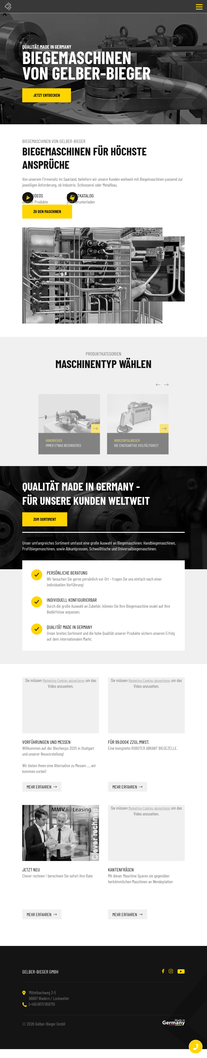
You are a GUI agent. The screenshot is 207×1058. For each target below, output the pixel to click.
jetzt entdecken (46, 95)
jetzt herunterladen (98, 198)
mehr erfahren (39, 795)
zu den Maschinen (47, 220)
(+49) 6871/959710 (42, 1013)
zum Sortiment (44, 528)
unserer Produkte (44, 198)
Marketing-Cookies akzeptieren (64, 689)
